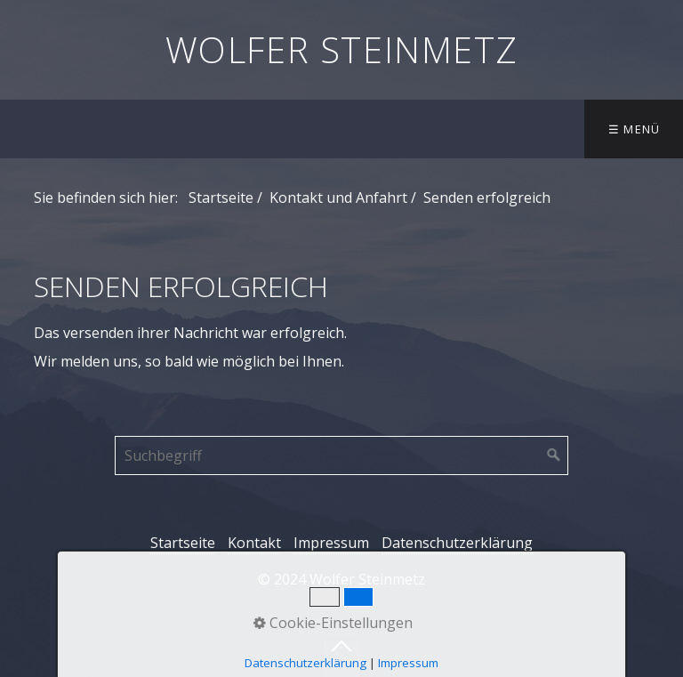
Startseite (221, 197)
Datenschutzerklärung (457, 542)
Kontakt (254, 542)
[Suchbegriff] (341, 455)
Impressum (331, 542)
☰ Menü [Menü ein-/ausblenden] (634, 129)
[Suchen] (554, 455)
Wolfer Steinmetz (341, 49)
